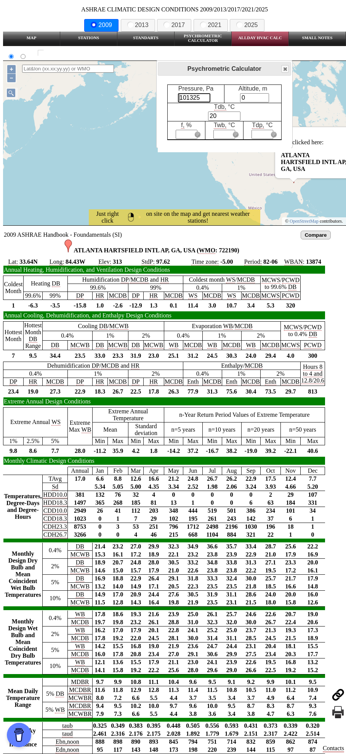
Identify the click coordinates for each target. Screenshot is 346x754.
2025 (247, 25)
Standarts (146, 37)
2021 (210, 25)
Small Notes (317, 37)
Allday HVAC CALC (260, 37)
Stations (88, 37)
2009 (101, 25)
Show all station (63, 53)
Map (31, 37)
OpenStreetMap (304, 221)
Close (284, 69)
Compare (316, 235)
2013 (138, 25)
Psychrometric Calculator (203, 38)
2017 (174, 25)
